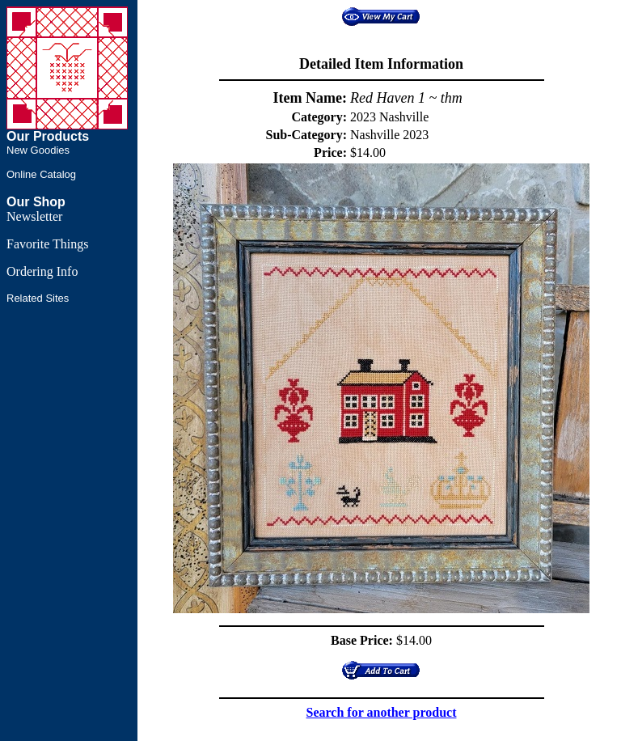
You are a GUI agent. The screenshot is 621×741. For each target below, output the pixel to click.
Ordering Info (42, 271)
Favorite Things (47, 244)
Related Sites (37, 298)
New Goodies (38, 150)
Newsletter (34, 216)
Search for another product (381, 712)
